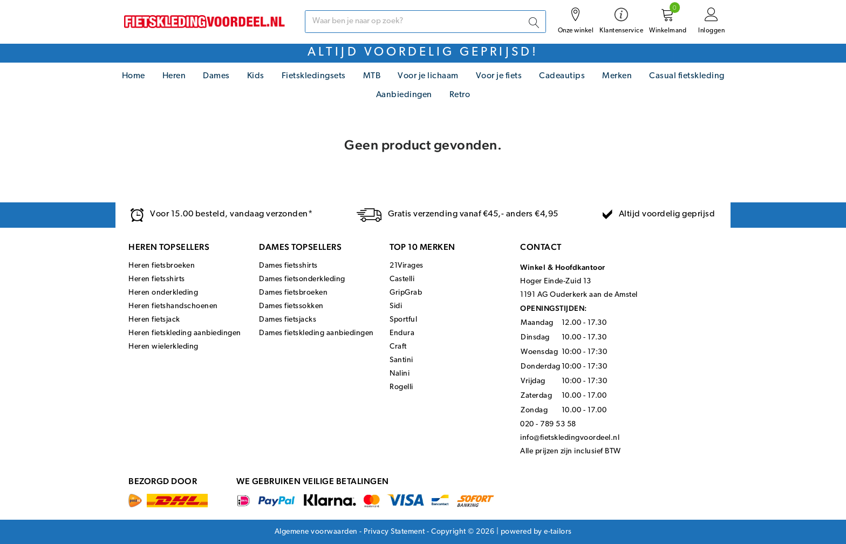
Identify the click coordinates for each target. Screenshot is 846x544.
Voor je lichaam (428, 76)
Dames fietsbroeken (293, 293)
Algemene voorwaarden (316, 532)
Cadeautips (562, 76)
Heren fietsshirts (156, 279)
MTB (372, 76)
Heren (174, 76)
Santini (401, 360)
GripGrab (406, 293)
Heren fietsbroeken (161, 266)
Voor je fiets (499, 76)
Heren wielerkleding (163, 347)
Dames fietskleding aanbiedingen (316, 333)
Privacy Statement (394, 532)
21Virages (407, 266)
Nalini (400, 374)
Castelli (402, 279)
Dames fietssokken (291, 306)
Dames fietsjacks (287, 320)
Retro (459, 95)
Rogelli (401, 387)
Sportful (403, 320)
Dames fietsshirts (288, 266)
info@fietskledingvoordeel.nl (569, 438)
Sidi (396, 306)
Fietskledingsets (314, 76)
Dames (216, 76)
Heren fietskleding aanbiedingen (184, 333)
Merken (617, 76)
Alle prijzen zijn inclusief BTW (570, 451)
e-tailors (558, 532)
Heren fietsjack (154, 320)
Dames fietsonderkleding (302, 279)
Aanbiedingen (404, 95)
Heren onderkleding (163, 293)
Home (133, 76)
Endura (402, 333)
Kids (255, 76)
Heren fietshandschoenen (173, 306)
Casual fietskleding (687, 76)
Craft (398, 347)
